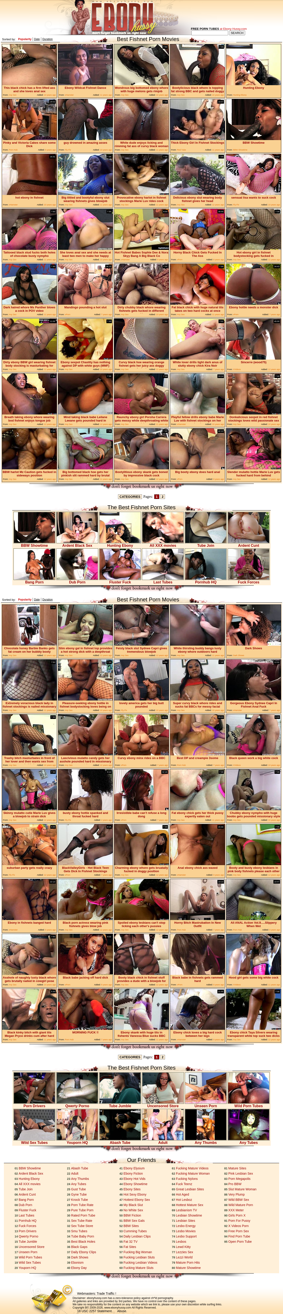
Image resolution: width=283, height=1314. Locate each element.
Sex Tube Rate (81, 1220)
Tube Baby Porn (82, 1236)
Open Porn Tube (240, 1241)
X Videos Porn (238, 1226)
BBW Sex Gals (134, 1220)
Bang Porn (34, 580)
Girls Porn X (236, 1215)
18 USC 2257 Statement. (95, 1311)
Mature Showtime (188, 1268)
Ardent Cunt (249, 543)
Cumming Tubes (135, 1231)
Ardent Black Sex (77, 543)
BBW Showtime (34, 543)
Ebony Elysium (134, 1168)
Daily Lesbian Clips (137, 1236)
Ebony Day (79, 1268)
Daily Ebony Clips (83, 1252)
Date (37, 39)
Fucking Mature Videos (192, 1168)
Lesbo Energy (186, 1226)
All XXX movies (163, 543)
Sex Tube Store (82, 1226)
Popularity (24, 39)
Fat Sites (129, 1247)
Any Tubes (249, 1141)
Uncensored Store (163, 1104)
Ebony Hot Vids (134, 1179)
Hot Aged (182, 1194)
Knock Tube (79, 1200)
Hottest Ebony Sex (136, 1200)
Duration (47, 39)
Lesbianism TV (186, 1210)
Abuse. (122, 1311)
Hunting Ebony (120, 543)
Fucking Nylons (187, 1179)
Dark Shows (79, 1257)
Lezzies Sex (184, 1252)
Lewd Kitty (183, 1247)
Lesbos (181, 1241)
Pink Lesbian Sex (240, 1173)
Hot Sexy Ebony (134, 1194)
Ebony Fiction (133, 1173)
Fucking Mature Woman (193, 1173)
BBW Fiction (132, 1215)
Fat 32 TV (130, 1241)
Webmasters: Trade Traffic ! (96, 1293)
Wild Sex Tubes (34, 1141)
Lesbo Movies (186, 1231)
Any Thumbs (206, 1141)
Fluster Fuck (120, 580)
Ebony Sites (132, 1189)
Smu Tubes (79, 1231)
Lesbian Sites (185, 1220)
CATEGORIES (130, 497)
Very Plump (236, 1194)
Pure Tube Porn (82, 1210)
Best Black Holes (83, 1241)
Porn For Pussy (239, 1220)
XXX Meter (236, 1210)
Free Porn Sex (238, 1231)
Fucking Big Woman (137, 1252)
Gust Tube (78, 1189)
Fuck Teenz (184, 1184)
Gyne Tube (79, 1194)
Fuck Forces (249, 580)
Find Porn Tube (239, 1236)
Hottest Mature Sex (189, 1205)
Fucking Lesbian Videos (140, 1262)
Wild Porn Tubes (249, 1104)
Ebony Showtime (135, 1184)
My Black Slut (133, 1205)
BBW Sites (131, 1226)
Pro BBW (235, 1184)
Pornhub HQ (206, 580)
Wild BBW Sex (238, 1200)
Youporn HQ (77, 1141)
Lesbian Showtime (189, 1215)
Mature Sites (237, 1168)
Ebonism (77, 1262)
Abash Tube (120, 1141)
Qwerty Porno (77, 1104)
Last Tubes (163, 580)
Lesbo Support (186, 1236)
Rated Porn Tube (83, 1215)
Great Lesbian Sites (190, 1189)
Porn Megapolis (239, 1179)
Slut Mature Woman (242, 1189)
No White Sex (133, 1210)
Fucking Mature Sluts (138, 1268)
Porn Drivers (34, 1104)
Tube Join (206, 543)
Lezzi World (184, 1257)
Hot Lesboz (184, 1200)
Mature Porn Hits (188, 1262)
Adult (163, 1141)
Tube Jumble (120, 1104)
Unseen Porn (206, 1104)
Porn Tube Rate (82, 1205)
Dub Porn (77, 580)
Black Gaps (79, 1247)
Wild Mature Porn (240, 1205)
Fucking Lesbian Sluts (139, 1257)
